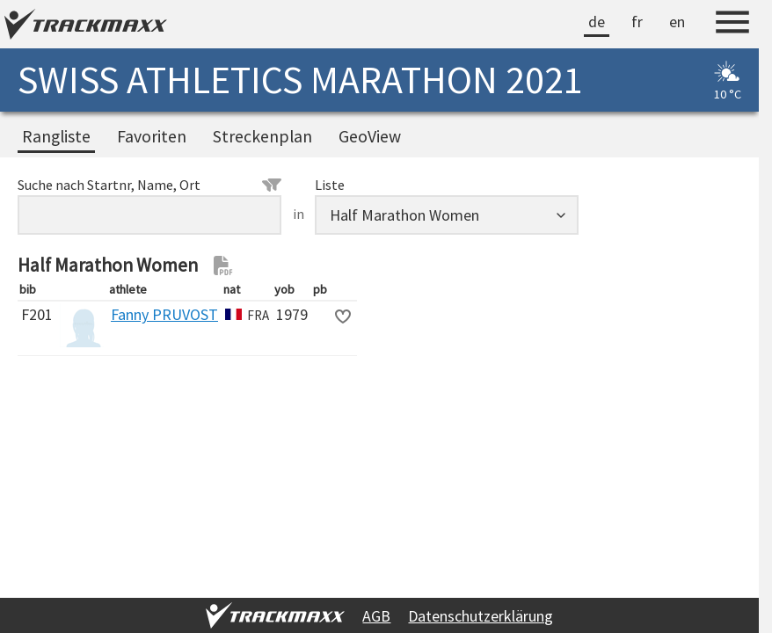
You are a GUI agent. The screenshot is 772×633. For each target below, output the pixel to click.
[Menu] (732, 24)
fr (637, 21)
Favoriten (151, 136)
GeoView (370, 136)
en (677, 21)
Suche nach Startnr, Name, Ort (149, 184)
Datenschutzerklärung (480, 616)
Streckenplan (262, 136)
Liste (330, 184)
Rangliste (56, 136)
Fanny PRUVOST (164, 314)
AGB (376, 616)
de (596, 21)
